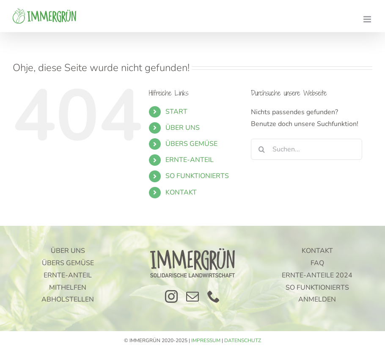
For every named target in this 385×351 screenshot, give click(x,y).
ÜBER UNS (182, 127)
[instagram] (171, 296)
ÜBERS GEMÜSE (191, 143)
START (176, 111)
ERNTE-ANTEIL (189, 160)
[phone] (213, 296)
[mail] (192, 296)
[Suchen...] (306, 149)
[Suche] (261, 149)
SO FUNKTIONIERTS (197, 176)
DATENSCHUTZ (242, 340)
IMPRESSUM (205, 340)
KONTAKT (181, 192)
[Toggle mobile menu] (367, 19)
